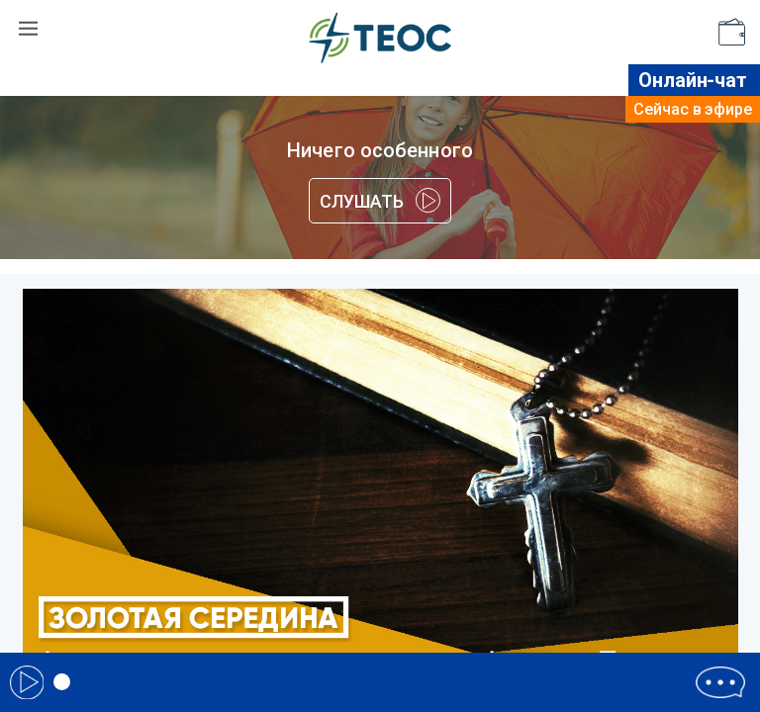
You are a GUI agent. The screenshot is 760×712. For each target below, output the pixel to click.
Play (27, 682)
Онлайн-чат (692, 80)
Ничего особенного (380, 150)
